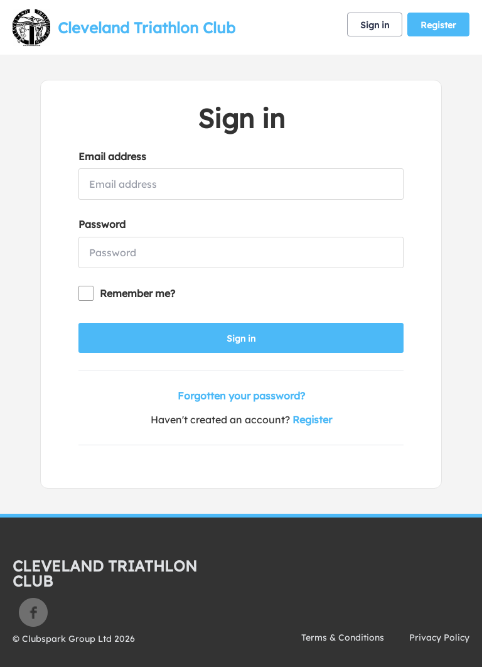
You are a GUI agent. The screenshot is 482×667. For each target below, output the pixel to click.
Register (438, 25)
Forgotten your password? (241, 395)
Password (102, 224)
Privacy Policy (439, 637)
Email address (112, 156)
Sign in (374, 25)
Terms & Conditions (342, 637)
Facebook (33, 612)
